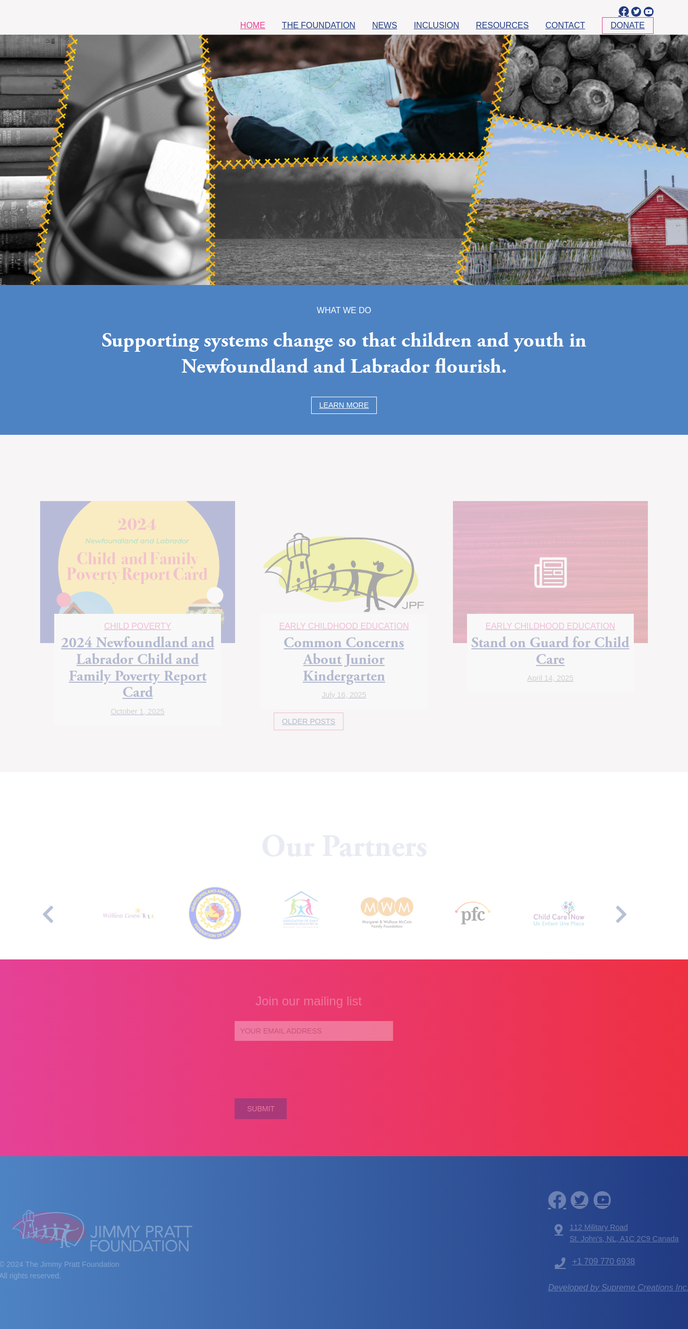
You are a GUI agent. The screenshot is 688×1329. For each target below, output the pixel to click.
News (384, 25)
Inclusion (436, 25)
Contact (565, 25)
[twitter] (636, 12)
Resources (502, 25)
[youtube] (649, 12)
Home (252, 25)
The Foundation (318, 25)
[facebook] (623, 11)
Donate (628, 25)
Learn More (343, 405)
